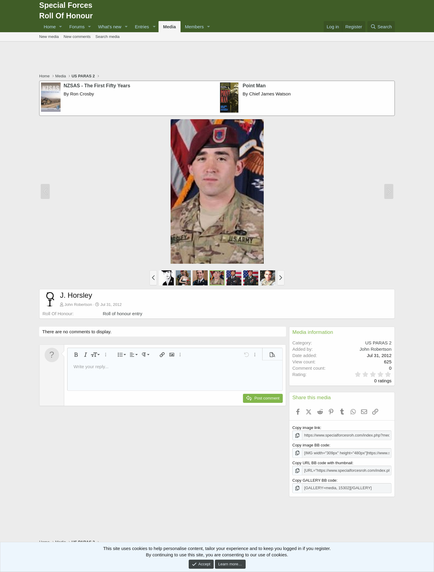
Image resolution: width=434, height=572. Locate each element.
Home (50, 26)
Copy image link (306, 427)
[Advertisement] (217, 58)
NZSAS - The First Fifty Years (97, 85)
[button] (60, 26)
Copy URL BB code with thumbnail (322, 463)
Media (169, 26)
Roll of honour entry (122, 313)
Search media (108, 36)
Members (194, 26)
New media (49, 36)
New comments (77, 36)
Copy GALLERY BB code (314, 480)
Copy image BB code (310, 445)
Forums (77, 26)
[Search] (381, 26)
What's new (109, 26)
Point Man (254, 85)
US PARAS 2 (378, 342)
